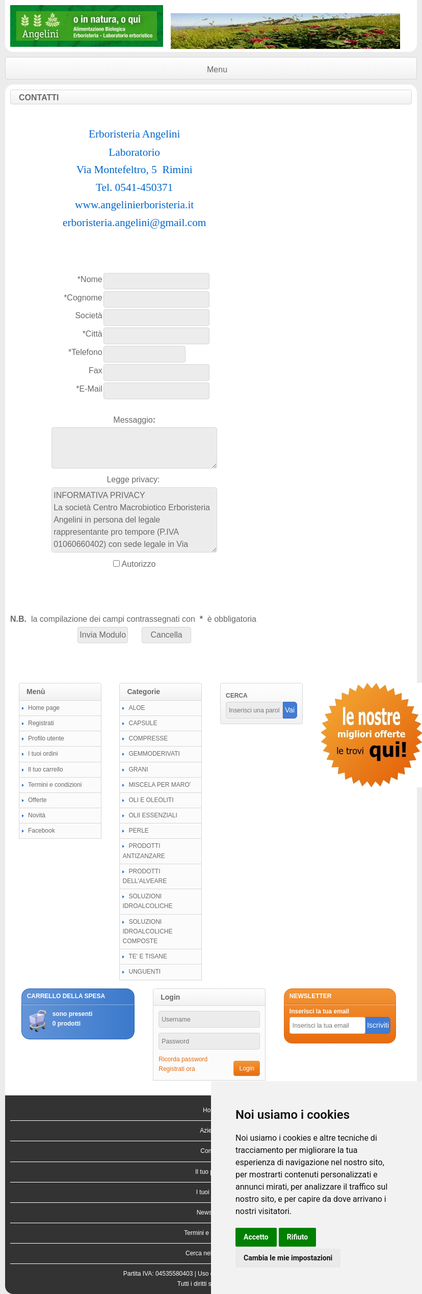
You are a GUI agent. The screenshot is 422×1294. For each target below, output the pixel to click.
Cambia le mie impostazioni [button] (288, 1258)
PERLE (138, 830)
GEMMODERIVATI (153, 753)
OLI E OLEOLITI (150, 800)
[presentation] (87, 591)
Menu (217, 69)
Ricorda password (183, 1059)
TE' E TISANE (147, 956)
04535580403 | (176, 1273)
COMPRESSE (148, 738)
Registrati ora (177, 1068)
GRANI (138, 769)
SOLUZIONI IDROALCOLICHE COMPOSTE (147, 931)
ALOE (136, 707)
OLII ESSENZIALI (152, 815)
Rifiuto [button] (297, 1237)
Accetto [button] (256, 1237)
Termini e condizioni (55, 784)
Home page (44, 707)
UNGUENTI (144, 971)
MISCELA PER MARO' (159, 784)
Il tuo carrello (45, 769)
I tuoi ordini (43, 753)
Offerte (37, 800)
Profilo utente (46, 738)
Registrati (41, 723)
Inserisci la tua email (319, 1011)
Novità (36, 815)
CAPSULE (142, 723)
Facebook (41, 830)
